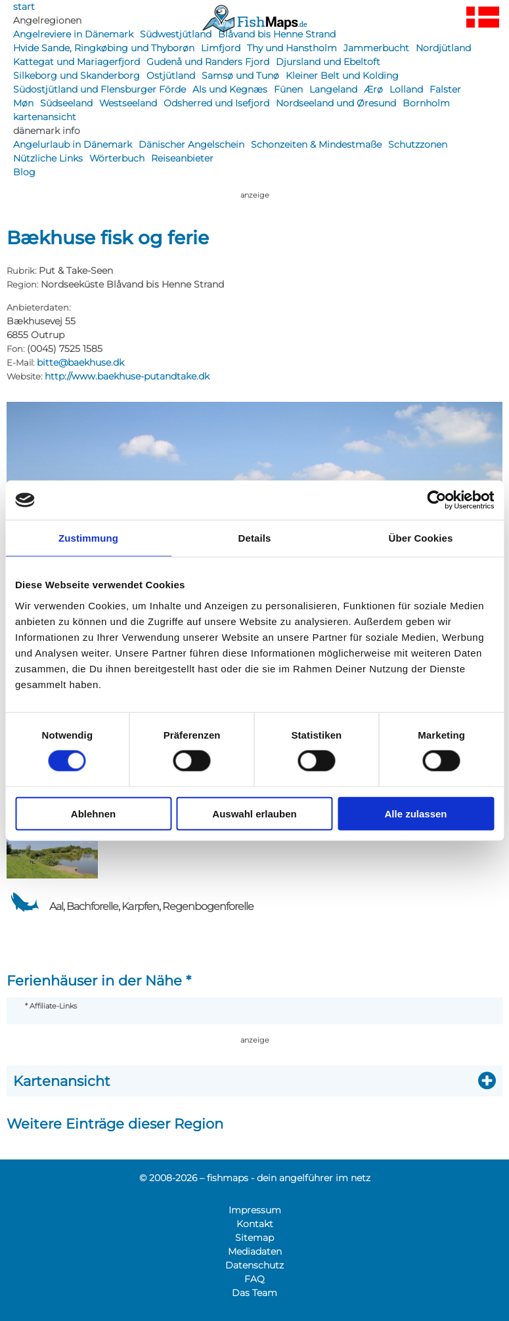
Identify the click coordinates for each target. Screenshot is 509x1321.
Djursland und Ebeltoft (328, 62)
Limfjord (220, 48)
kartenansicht (44, 117)
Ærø (373, 89)
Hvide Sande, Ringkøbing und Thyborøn (103, 48)
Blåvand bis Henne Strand (277, 34)
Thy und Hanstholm (292, 48)
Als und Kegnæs (229, 89)
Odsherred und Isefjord (216, 103)
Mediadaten (255, 1251)
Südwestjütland (175, 34)
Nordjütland (443, 48)
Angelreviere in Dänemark (73, 34)
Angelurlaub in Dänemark (72, 144)
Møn (23, 103)
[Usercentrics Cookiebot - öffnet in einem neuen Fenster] (436, 500)
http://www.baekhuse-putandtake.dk (127, 376)
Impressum (255, 1210)
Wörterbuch (116, 158)
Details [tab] (254, 538)
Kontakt (254, 1224)
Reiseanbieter (182, 158)
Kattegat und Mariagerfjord (76, 62)
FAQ (254, 1279)
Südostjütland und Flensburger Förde (99, 89)
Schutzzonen (417, 144)
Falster (445, 89)
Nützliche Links (48, 158)
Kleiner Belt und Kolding (342, 75)
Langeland (333, 89)
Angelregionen (47, 20)
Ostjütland (170, 75)
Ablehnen (93, 813)
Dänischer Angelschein (191, 144)
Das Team (254, 1293)
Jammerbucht (376, 48)
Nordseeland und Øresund (336, 103)
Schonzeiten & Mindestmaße (316, 144)
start (24, 6)
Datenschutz (254, 1265)
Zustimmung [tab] (88, 538)
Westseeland (128, 103)
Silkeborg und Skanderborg (76, 75)
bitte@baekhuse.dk (80, 362)
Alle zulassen (415, 813)
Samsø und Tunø (240, 75)
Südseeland (66, 103)
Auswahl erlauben (254, 813)
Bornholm (426, 103)
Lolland (406, 89)
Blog (24, 172)
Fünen (288, 89)
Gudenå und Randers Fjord (207, 62)
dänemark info (46, 131)
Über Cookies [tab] (421, 538)
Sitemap (254, 1238)
